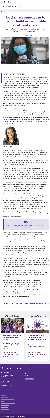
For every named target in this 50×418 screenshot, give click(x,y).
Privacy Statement (5, 405)
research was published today (15, 103)
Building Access (4, 397)
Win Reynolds (29, 34)
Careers (2, 401)
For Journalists (43, 2)
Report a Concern (4, 407)
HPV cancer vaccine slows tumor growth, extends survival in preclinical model (37, 337)
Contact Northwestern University (8, 403)
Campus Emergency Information (7, 399)
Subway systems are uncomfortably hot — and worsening (11, 354)
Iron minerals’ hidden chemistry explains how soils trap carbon (37, 354)
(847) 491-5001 (6, 381)
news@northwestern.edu (7, 385)
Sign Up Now (29, 378)
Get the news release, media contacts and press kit (32, 303)
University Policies (5, 409)
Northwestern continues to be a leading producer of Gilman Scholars (12, 345)
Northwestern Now (11, 7)
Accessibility (3, 395)
